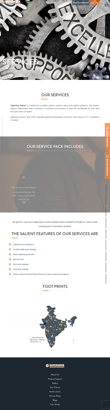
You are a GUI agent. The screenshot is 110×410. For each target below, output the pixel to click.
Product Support (55, 378)
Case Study (55, 404)
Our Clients (55, 387)
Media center (55, 391)
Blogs (55, 400)
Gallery (55, 383)
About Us (55, 374)
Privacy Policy (55, 395)
